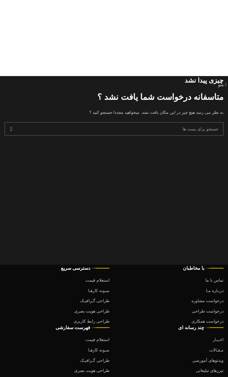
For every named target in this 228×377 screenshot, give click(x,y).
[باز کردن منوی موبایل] (222, 84)
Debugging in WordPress (155, 26)
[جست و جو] (114, 129)
